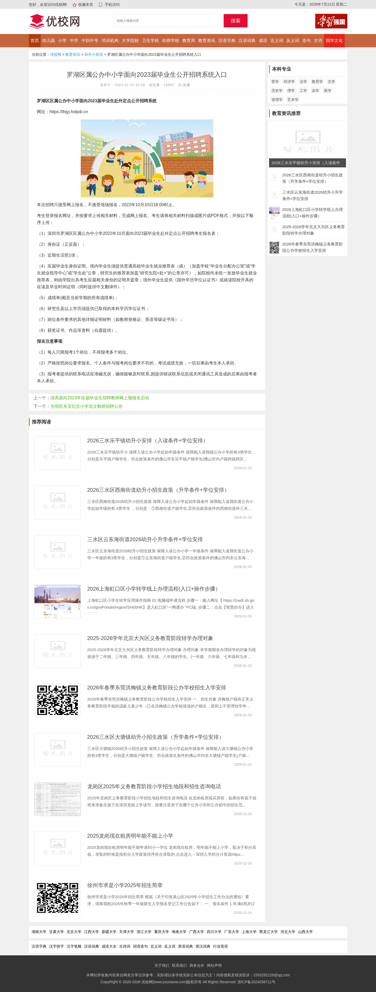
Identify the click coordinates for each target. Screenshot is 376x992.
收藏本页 (85, 4)
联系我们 (179, 965)
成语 (263, 40)
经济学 (289, 81)
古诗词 (124, 946)
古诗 (318, 40)
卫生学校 (150, 40)
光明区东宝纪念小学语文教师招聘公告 (86, 406)
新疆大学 (109, 932)
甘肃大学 (56, 932)
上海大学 (249, 932)
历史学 (277, 90)
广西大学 (196, 932)
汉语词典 (247, 40)
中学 (74, 40)
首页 (35, 40)
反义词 (292, 40)
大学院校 (130, 40)
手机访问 (112, 4)
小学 (62, 40)
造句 (306, 40)
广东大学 (231, 932)
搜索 (235, 20)
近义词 (276, 40)
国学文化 (334, 40)
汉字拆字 (56, 946)
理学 (291, 90)
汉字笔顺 (74, 946)
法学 (303, 81)
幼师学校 (170, 40)
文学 (331, 81)
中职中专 (89, 40)
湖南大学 (39, 932)
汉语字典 (226, 40)
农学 (315, 90)
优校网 (55, 54)
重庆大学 (161, 932)
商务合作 (196, 965)
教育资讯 (206, 40)
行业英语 (220, 946)
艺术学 (293, 99)
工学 (303, 90)
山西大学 (305, 932)
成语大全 (109, 946)
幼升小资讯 (93, 54)
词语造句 (140, 946)
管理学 (277, 99)
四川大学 (214, 932)
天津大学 (126, 932)
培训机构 (110, 40)
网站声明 (214, 965)
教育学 (317, 81)
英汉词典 (203, 946)
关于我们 (161, 965)
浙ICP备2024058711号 (256, 982)
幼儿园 (48, 40)
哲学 (275, 81)
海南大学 (179, 932)
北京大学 (74, 932)
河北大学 (287, 932)
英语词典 (185, 946)
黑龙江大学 (268, 932)
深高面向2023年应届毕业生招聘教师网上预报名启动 (99, 398)
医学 (327, 90)
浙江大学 (144, 932)
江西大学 (91, 932)
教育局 (188, 40)
